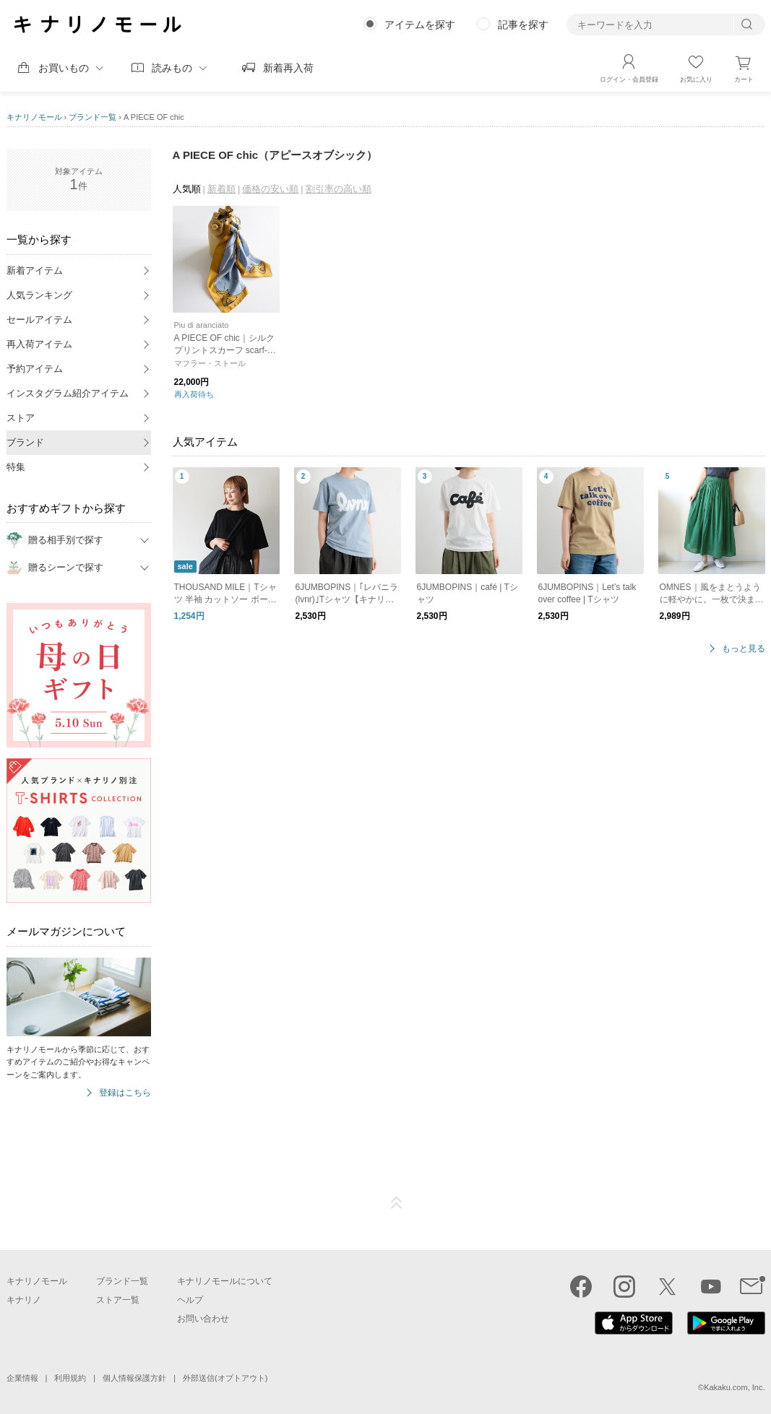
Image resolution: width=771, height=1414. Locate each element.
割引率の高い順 (338, 188)
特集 (16, 466)
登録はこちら (125, 1093)
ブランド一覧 (92, 117)
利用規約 (70, 1378)
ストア (21, 417)
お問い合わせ (203, 1319)
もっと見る (743, 649)
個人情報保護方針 (134, 1378)
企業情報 (22, 1378)
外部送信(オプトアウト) (225, 1378)
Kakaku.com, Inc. (734, 1387)
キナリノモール (34, 117)
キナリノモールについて (224, 1281)
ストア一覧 (117, 1300)
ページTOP (397, 1203)
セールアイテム (39, 319)
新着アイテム (35, 270)
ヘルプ (190, 1300)
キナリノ (24, 1300)
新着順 (221, 188)
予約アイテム (35, 368)
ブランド (25, 442)
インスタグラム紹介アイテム (68, 393)
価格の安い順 (270, 188)
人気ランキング (39, 295)
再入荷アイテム (39, 344)
